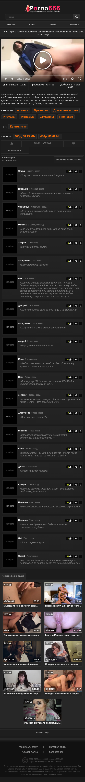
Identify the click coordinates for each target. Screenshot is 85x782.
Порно (31, 762)
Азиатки (23, 110)
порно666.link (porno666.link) (50, 759)
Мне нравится (11, 143)
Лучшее (53, 24)
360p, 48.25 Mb (25, 136)
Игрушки (9, 116)
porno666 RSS (56, 752)
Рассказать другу (28, 747)
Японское (66, 116)
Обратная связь (57, 747)
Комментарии (8, 157)
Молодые (27, 116)
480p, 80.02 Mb (50, 136)
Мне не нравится (73, 143)
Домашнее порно (65, 110)
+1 (76, 171)
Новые (31, 24)
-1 (80, 171)
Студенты (47, 116)
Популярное (74, 24)
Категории (11, 24)
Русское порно (30, 752)
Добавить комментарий (68, 160)
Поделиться (14, 150)
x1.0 (65, 79)
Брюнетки (41, 110)
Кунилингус (18, 126)
